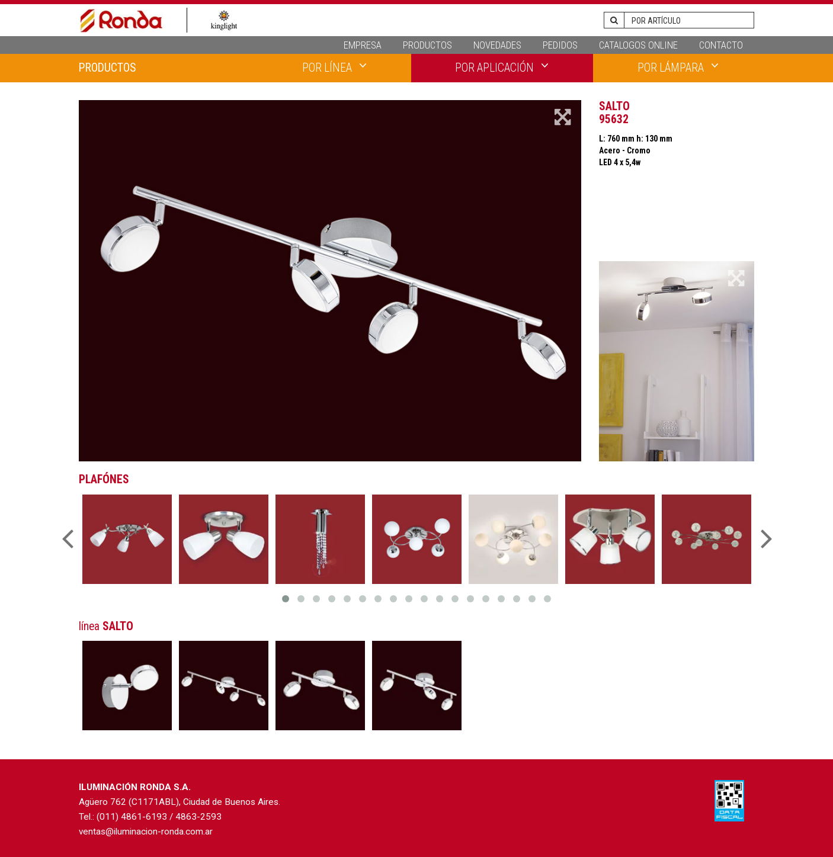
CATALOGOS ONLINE (638, 45)
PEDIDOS (560, 45)
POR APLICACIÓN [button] (502, 67)
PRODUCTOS (427, 45)
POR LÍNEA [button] (334, 67)
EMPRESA (363, 45)
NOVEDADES (497, 45)
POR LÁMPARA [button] (678, 67)
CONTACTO (721, 45)
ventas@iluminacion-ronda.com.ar (146, 831)
